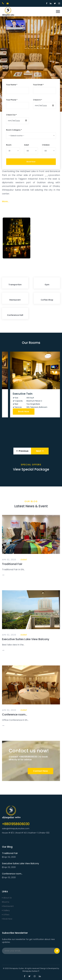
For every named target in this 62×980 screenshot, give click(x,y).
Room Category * (14, 129)
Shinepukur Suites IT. (31, 971)
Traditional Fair (12, 564)
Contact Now (40, 771)
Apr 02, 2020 (9, 559)
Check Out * (11, 114)
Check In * (37, 99)
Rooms (5, 902)
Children (46, 145)
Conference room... (14, 714)
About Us (7, 897)
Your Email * (38, 84)
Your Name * (11, 84)
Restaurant (8, 906)
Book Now (31, 161)
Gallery (6, 910)
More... (5, 201)
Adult (26, 145)
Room (8, 145)
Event (24, 559)
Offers (5, 914)
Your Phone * (11, 99)
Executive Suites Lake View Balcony (25, 639)
